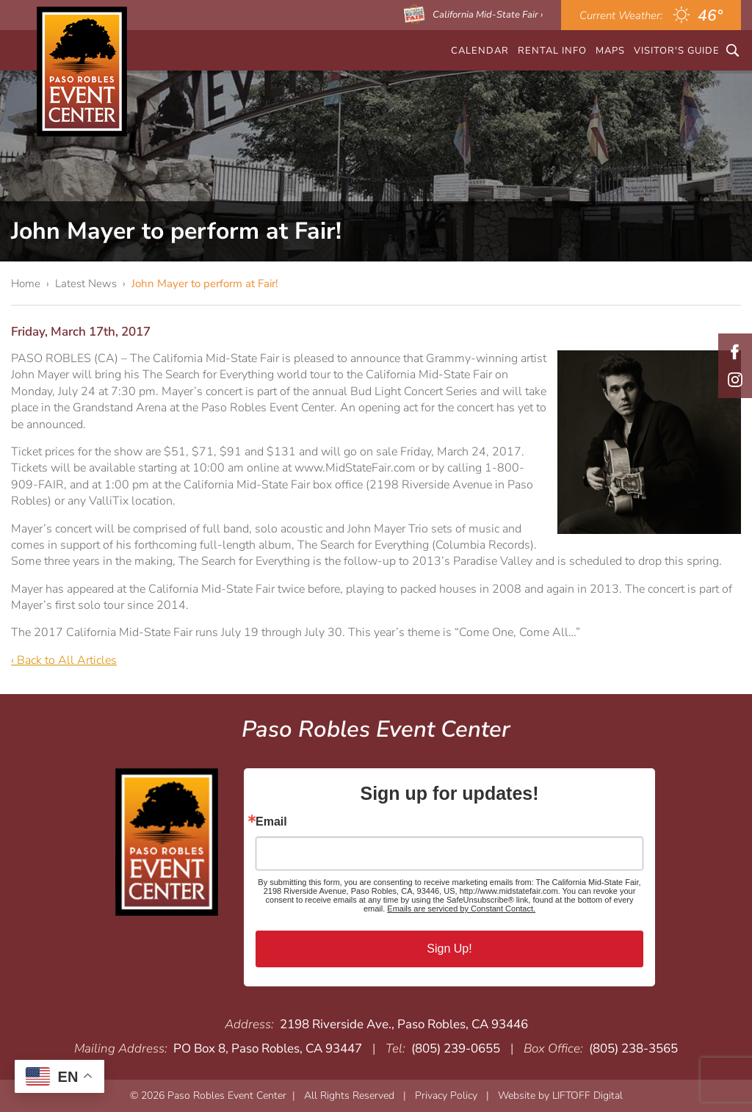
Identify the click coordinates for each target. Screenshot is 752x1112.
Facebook (735, 351)
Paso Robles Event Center (82, 72)
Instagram (735, 379)
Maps (610, 50)
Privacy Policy (446, 1095)
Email (271, 822)
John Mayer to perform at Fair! (204, 283)
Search (732, 50)
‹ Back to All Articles (64, 660)
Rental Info (552, 50)
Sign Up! (449, 948)
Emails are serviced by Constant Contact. (461, 908)
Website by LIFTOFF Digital (560, 1095)
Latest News (86, 283)
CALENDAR (480, 50)
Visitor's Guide (677, 50)
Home (25, 283)
